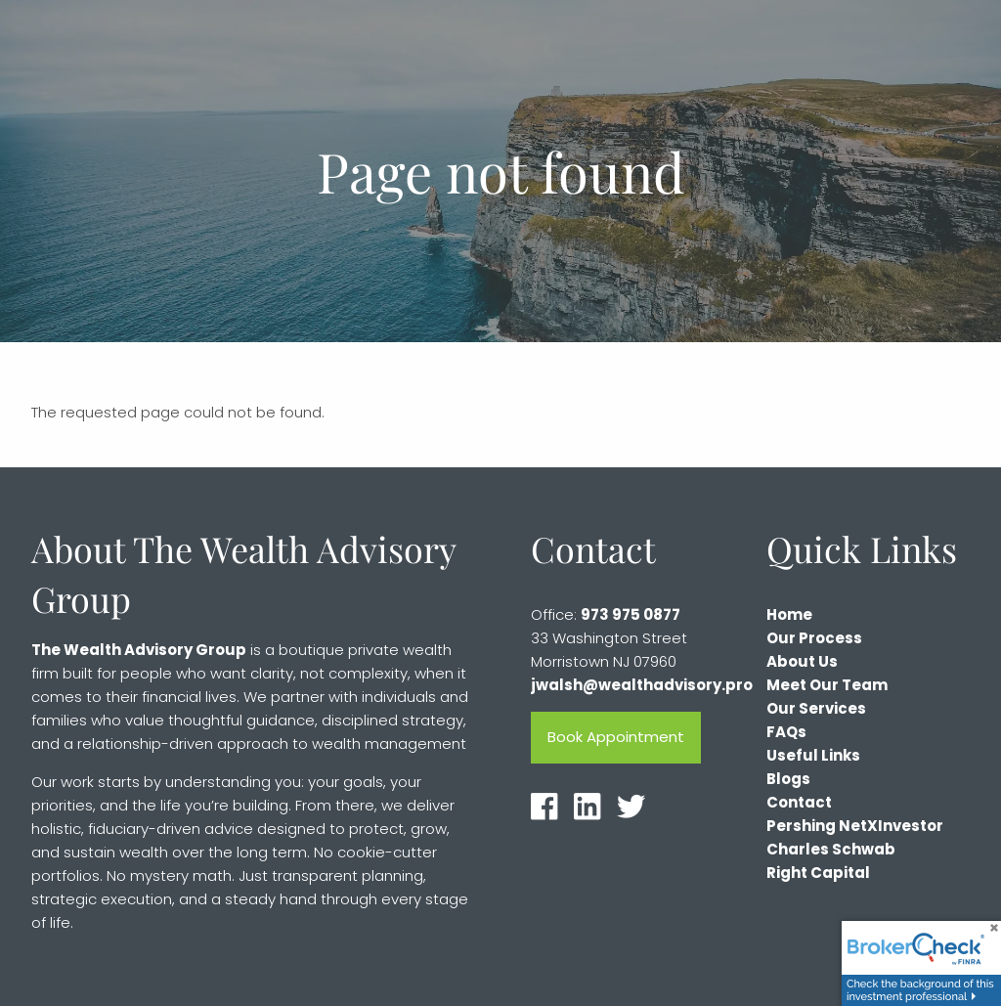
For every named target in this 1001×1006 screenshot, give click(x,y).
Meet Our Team (827, 686)
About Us (802, 662)
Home (789, 615)
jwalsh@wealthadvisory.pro (642, 686)
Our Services (816, 709)
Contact (799, 803)
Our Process (814, 639)
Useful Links (813, 756)
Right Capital (818, 873)
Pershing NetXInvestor (854, 826)
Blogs (788, 779)
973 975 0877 (630, 615)
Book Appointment (615, 737)
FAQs (786, 732)
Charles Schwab (830, 850)
